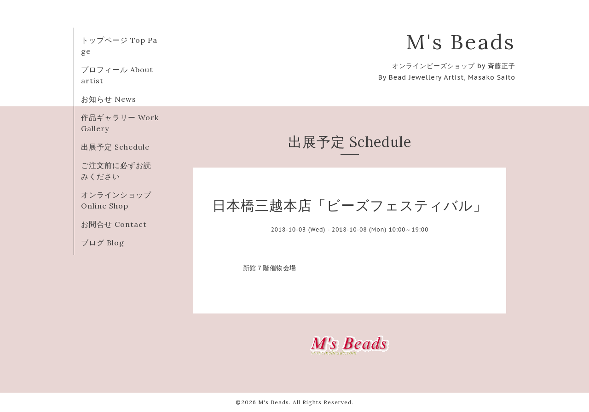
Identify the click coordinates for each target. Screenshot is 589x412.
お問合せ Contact (114, 224)
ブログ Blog (102, 242)
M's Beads (460, 42)
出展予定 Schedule (115, 146)
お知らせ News (108, 99)
